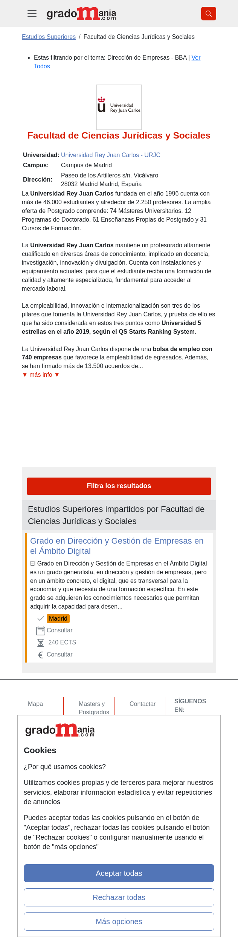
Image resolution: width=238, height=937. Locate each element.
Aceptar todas (119, 873)
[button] (119, 375)
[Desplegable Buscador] (208, 13)
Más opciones (119, 921)
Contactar (143, 704)
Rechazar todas (119, 897)
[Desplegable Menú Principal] (32, 13)
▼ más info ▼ (41, 374)
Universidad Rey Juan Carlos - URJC (110, 155)
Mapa (35, 704)
